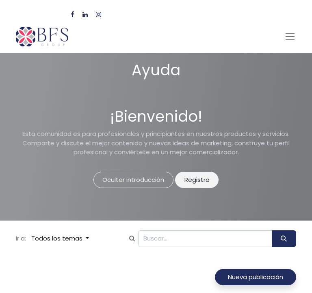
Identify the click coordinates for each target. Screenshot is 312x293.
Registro (197, 179)
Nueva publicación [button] (255, 277)
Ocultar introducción (133, 179)
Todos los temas (57, 238)
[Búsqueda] (284, 238)
